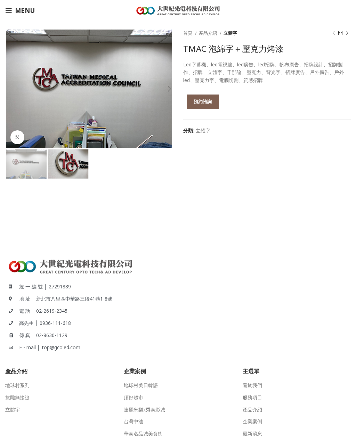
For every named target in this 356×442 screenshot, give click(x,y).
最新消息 (252, 433)
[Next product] (347, 33)
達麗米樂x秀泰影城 (144, 409)
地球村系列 (17, 385)
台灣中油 (133, 421)
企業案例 (252, 421)
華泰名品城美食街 (143, 433)
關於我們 (252, 385)
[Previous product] (333, 33)
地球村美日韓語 (141, 385)
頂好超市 (133, 397)
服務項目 (252, 397)
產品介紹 (208, 33)
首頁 (188, 33)
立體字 (230, 33)
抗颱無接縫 (17, 397)
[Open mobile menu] (20, 10)
